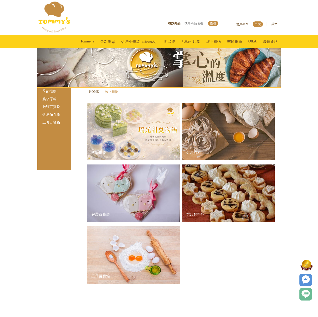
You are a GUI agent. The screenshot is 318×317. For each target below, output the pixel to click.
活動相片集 (190, 42)
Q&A (252, 41)
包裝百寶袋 (55, 107)
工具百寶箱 (55, 122)
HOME (94, 91)
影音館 (169, 42)
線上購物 (213, 42)
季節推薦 (234, 42)
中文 (258, 24)
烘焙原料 (55, 99)
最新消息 (107, 42)
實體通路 (270, 42)
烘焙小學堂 (139, 42)
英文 (274, 24)
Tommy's (87, 41)
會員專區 (242, 24)
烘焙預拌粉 (55, 115)
